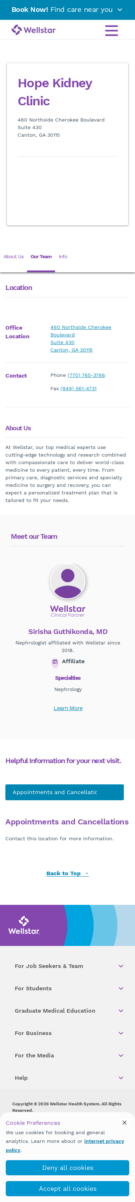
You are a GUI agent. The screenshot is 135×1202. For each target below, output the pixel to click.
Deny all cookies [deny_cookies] (67, 1167)
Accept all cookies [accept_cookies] (67, 1188)
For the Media (70, 1055)
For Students (70, 988)
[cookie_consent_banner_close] (124, 1122)
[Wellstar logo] (34, 30)
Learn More (68, 708)
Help (70, 1078)
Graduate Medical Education (70, 1010)
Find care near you (68, 9)
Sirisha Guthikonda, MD (67, 631)
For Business (70, 1033)
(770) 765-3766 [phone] (86, 375)
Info (63, 256)
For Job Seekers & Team (70, 966)
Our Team (41, 256)
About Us (13, 256)
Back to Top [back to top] (67, 874)
